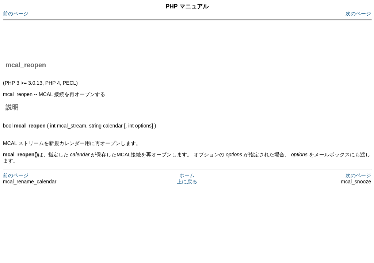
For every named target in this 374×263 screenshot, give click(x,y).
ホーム (187, 175)
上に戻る (187, 181)
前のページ (15, 13)
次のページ (358, 13)
